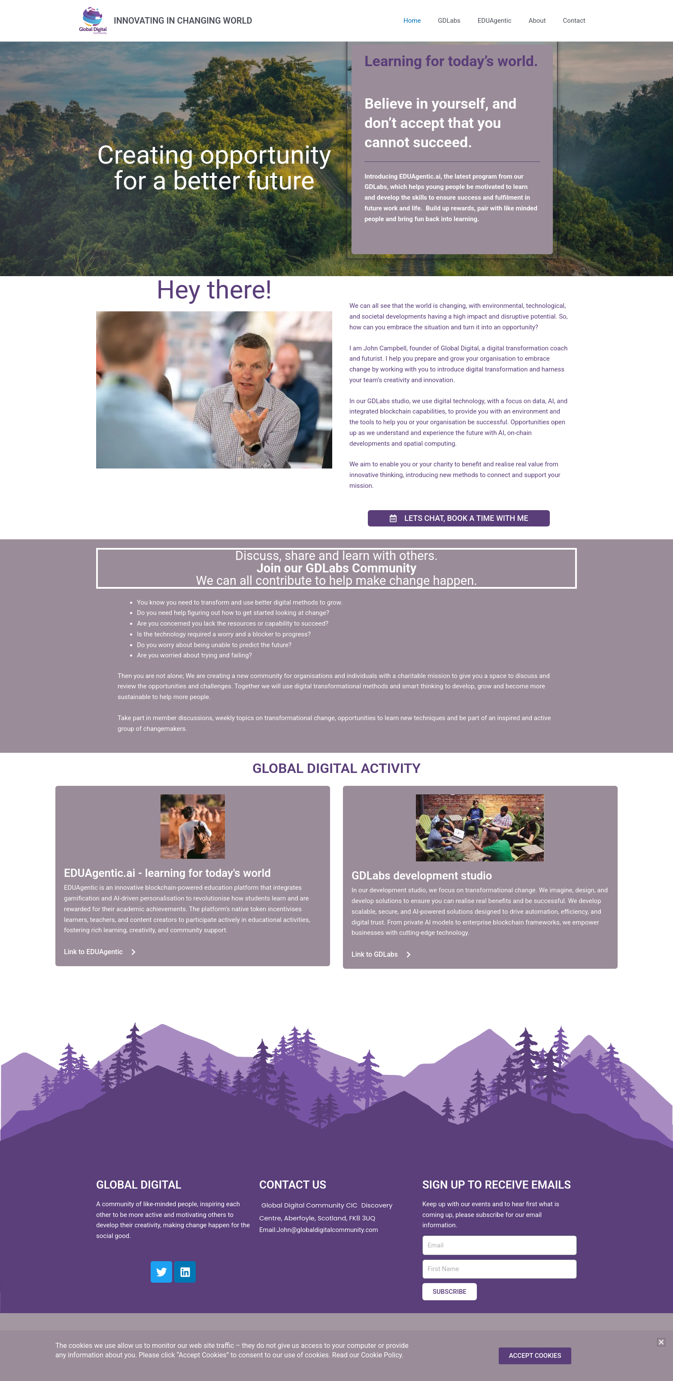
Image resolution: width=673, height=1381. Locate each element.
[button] (661, 1342)
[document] (336, 690)
